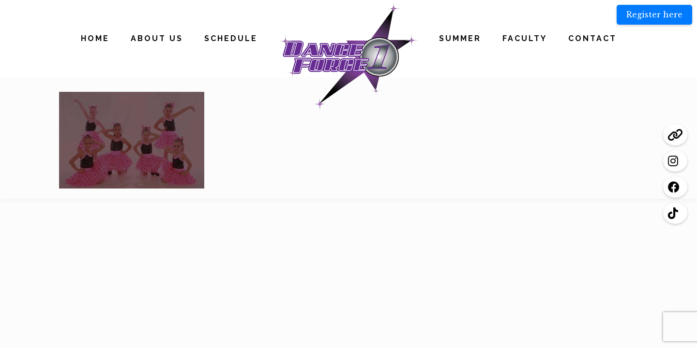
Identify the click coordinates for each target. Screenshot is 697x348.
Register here (654, 14)
